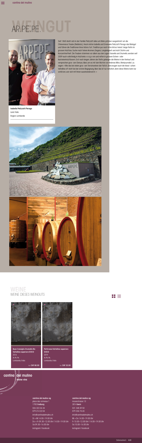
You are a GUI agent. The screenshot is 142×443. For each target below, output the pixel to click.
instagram (36, 428)
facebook (46, 428)
